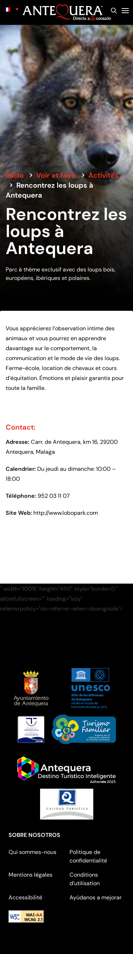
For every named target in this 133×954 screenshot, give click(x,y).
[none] (11, 9)
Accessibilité (25, 897)
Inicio (15, 175)
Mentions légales (30, 874)
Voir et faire (56, 175)
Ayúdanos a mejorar (96, 897)
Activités (103, 175)
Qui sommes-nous (32, 852)
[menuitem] (11, 9)
